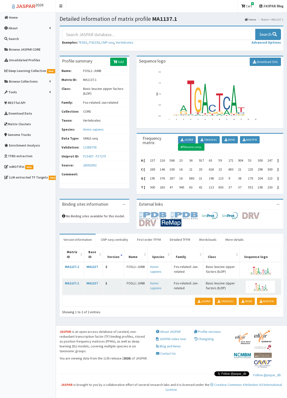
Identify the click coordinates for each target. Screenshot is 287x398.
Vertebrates (124, 42)
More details (234, 239)
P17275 (101, 156)
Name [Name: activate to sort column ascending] (133, 257)
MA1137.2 (72, 267)
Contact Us (166, 353)
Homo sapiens (93, 129)
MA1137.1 (72, 283)
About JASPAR (168, 331)
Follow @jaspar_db (267, 375)
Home (250, 19)
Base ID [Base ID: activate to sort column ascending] (92, 254)
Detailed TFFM (180, 239)
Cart (247, 5)
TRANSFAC (209, 139)
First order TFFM (149, 239)
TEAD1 (82, 42)
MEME (230, 139)
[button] (61, 6)
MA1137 (92, 267)
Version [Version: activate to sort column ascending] (113, 257)
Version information (77, 239)
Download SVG (265, 62)
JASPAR (187, 139)
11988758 (90, 147)
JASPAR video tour (171, 339)
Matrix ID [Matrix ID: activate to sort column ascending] (72, 254)
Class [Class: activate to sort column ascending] (212, 257)
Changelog (204, 339)
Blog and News (168, 346)
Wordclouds (208, 239)
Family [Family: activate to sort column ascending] (181, 257)
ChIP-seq (107, 42)
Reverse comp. (191, 147)
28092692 (90, 165)
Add (118, 62)
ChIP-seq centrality (114, 239)
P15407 (88, 156)
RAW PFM (250, 139)
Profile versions (207, 331)
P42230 (94, 42)
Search (268, 34)
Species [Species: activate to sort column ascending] (158, 257)
